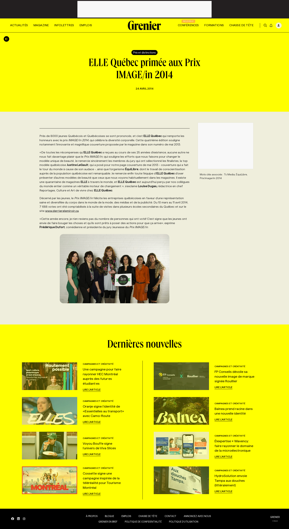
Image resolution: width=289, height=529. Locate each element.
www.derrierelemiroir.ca (62, 210)
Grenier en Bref (107, 521)
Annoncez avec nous (196, 516)
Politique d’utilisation (183, 521)
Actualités (19, 25)
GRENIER (275, 517)
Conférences (188, 25)
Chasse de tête (241, 25)
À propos (91, 516)
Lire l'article (92, 389)
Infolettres (64, 25)
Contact (170, 516)
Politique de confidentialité (142, 521)
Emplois (85, 25)
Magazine (41, 25)
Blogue (108, 516)
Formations (214, 25)
